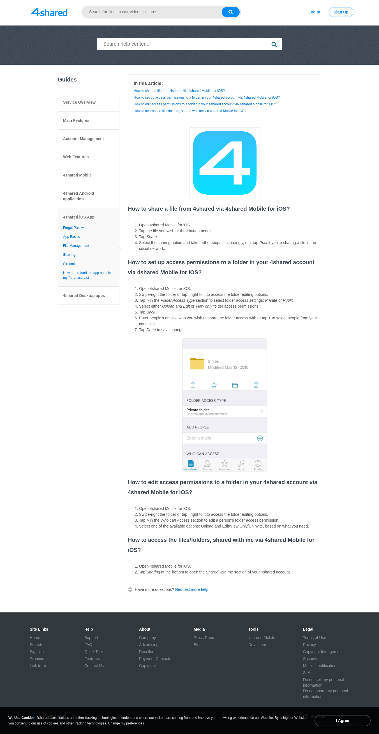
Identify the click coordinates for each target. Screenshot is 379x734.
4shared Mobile (77, 175)
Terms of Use (314, 637)
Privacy (309, 644)
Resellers (147, 651)
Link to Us (38, 665)
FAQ (88, 644)
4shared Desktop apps (84, 295)
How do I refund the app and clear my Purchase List (88, 275)
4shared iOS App (78, 217)
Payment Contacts (155, 658)
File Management (76, 246)
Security (310, 658)
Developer (257, 644)
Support (91, 637)
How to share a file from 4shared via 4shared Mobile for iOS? (179, 91)
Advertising (148, 644)
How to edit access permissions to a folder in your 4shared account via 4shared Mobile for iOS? (205, 104)
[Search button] (231, 12)
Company (147, 637)
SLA (306, 672)
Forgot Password (76, 228)
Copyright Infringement (323, 651)
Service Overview (79, 102)
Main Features (76, 120)
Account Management (83, 138)
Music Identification (319, 665)
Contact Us (94, 665)
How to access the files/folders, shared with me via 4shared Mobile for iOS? (190, 111)
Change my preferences (126, 723)
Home (35, 637)
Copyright (147, 665)
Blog (198, 644)
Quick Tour (93, 651)
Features (92, 658)
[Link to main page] (49, 12)
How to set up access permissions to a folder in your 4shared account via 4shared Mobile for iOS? (207, 97)
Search (36, 644)
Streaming (70, 264)
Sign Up (341, 12)
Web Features (76, 157)
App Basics (71, 237)
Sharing (69, 255)
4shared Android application (78, 196)
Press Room (204, 637)
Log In (314, 12)
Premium (37, 658)
